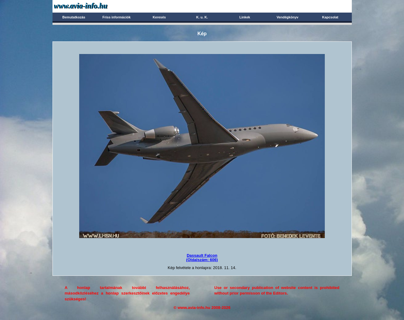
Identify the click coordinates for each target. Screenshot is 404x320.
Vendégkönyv (287, 17)
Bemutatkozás (73, 17)
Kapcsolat (330, 17)
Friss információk (117, 17)
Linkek (244, 17)
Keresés (159, 17)
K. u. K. (202, 17)
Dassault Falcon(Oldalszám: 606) (202, 257)
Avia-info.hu (91, 6)
